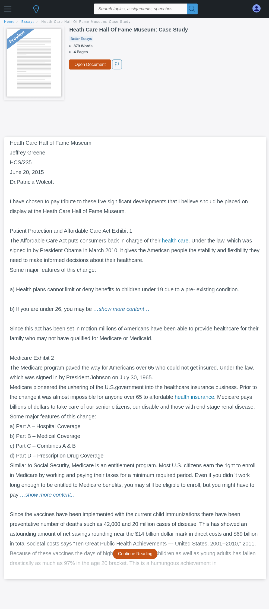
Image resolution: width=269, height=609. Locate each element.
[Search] (192, 9)
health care (175, 241)
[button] (7, 7)
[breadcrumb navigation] (134, 22)
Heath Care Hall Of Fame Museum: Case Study (86, 22)
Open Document (90, 64)
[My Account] (258, 8)
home (9, 22)
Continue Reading (135, 553)
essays (28, 22)
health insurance (194, 397)
